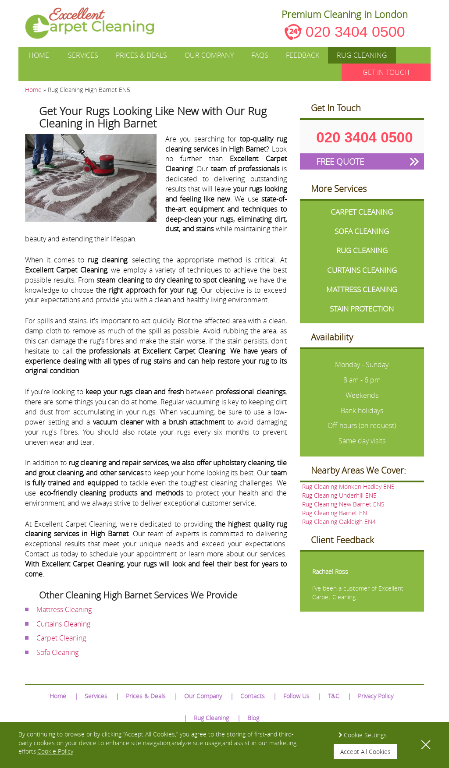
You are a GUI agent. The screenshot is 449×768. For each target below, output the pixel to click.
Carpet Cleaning (61, 638)
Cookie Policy (55, 751)
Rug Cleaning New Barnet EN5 (343, 504)
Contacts (252, 696)
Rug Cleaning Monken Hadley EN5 (348, 486)
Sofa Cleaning (57, 652)
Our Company (209, 55)
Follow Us (296, 696)
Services (83, 55)
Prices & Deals (141, 55)
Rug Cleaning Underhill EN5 (339, 495)
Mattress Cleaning (64, 609)
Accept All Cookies (365, 751)
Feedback (302, 55)
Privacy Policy (375, 696)
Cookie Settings (365, 735)
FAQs (259, 55)
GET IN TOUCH (386, 72)
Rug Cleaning (362, 55)
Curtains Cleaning (63, 624)
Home (39, 55)
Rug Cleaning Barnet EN (334, 513)
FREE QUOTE (340, 161)
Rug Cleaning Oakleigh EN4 (339, 521)
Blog (253, 718)
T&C (333, 696)
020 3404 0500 (355, 31)
